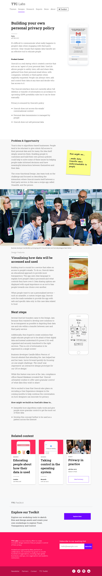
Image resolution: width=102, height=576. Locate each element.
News (46, 9)
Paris (13, 36)
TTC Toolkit (43, 571)
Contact (34, 571)
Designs (21, 9)
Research (30, 9)
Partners (25, 571)
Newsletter (15, 571)
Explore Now (77, 516)
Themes (13, 9)
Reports (39, 9)
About (53, 9)
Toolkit (63, 9)
